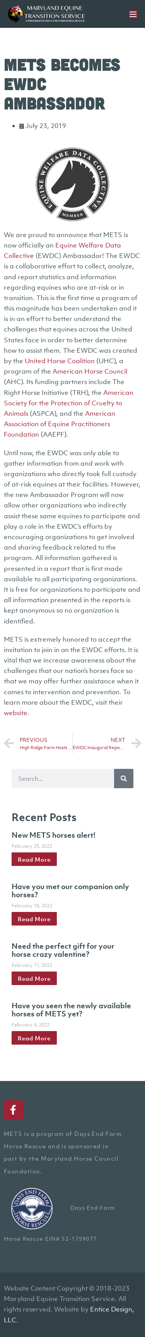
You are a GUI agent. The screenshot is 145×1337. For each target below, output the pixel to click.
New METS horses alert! (54, 835)
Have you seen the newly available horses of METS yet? (71, 1010)
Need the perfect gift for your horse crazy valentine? (63, 950)
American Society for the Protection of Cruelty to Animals (68, 403)
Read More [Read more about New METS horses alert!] (34, 859)
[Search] (123, 778)
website (15, 713)
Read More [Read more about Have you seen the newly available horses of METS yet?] (34, 1038)
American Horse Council (90, 371)
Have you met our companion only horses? (70, 891)
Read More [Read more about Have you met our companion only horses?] (34, 919)
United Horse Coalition (60, 361)
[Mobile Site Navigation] (133, 14)
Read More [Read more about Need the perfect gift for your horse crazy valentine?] (34, 978)
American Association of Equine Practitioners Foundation (59, 424)
